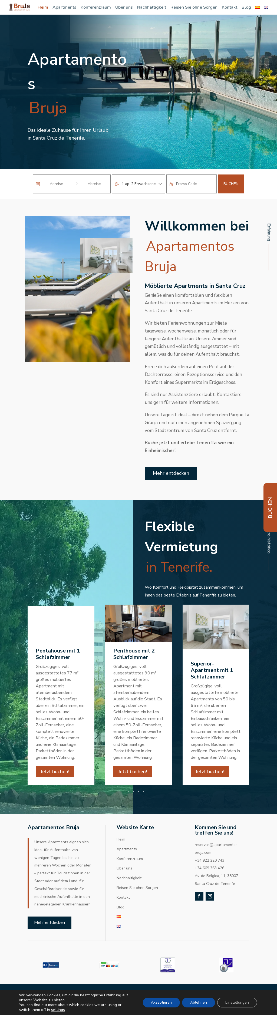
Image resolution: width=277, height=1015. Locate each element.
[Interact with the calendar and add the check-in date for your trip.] (38, 184)
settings (58, 1009)
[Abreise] (94, 184)
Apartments (64, 7)
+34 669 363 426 (209, 875)
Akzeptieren (161, 1002)
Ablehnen (198, 1002)
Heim (43, 7)
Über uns (124, 7)
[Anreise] (56, 184)
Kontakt (229, 7)
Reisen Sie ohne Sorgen (193, 7)
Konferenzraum (96, 7)
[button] (138, 798)
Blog (246, 7)
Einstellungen (237, 1002)
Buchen (231, 183)
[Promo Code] (195, 184)
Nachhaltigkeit (151, 7)
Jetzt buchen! (55, 778)
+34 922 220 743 (209, 867)
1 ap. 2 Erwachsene (139, 183)
